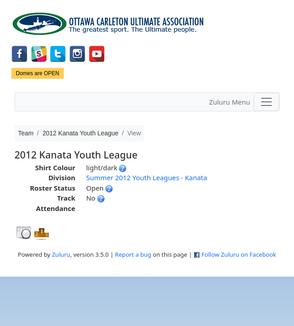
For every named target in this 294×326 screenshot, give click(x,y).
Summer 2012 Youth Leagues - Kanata (146, 177)
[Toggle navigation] (266, 102)
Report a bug (133, 254)
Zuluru (61, 254)
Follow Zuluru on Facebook (238, 254)
